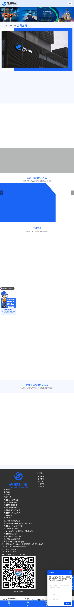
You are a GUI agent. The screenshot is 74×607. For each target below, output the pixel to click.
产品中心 (41, 481)
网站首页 (41, 476)
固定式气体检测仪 (10, 502)
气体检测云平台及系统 (12, 513)
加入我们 (7, 492)
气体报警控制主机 (10, 505)
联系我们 (7, 494)
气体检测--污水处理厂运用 (13, 526)
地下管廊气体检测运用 (12, 521)
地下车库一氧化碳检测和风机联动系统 (18, 523)
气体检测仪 (8, 515)
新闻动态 (7, 489)
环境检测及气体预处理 (12, 510)
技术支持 (41, 487)
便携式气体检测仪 (10, 507)
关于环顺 (41, 479)
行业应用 (41, 484)
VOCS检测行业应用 (11, 529)
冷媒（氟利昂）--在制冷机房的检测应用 (18, 531)
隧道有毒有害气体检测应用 (13, 536)
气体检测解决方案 (10, 534)
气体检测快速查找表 (11, 500)
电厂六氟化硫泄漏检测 (12, 539)
